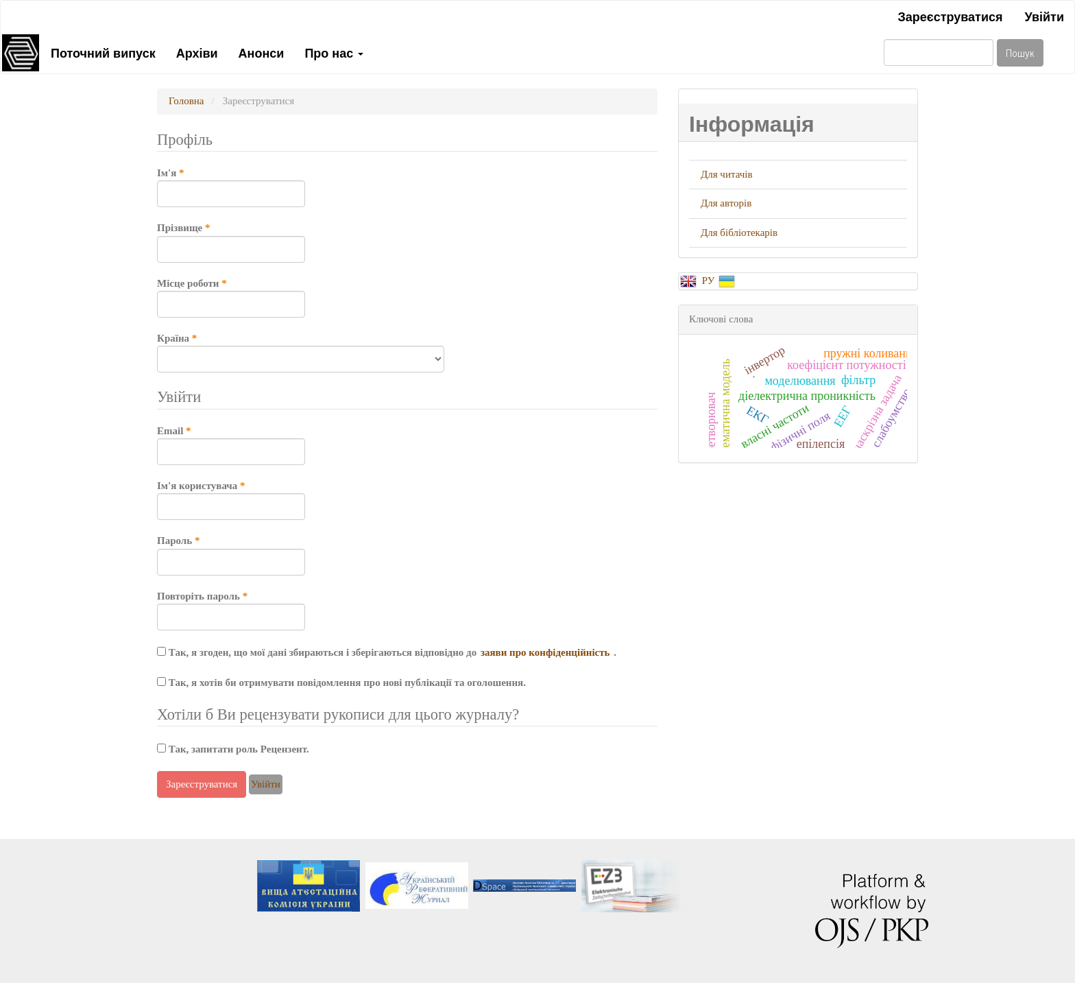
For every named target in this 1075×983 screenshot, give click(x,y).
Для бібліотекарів (739, 232)
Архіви (197, 52)
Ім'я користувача (231, 499)
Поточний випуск (103, 52)
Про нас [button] (333, 52)
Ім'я (231, 186)
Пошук (1020, 52)
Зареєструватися (949, 15)
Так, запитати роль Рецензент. (233, 749)
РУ (709, 280)
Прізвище (231, 241)
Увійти (1044, 15)
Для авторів (726, 203)
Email (231, 444)
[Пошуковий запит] (938, 52)
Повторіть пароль (231, 609)
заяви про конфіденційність (546, 652)
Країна (300, 351)
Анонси (262, 52)
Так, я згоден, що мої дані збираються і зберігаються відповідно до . (386, 652)
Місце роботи (231, 297)
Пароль (231, 554)
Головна (186, 100)
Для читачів (727, 174)
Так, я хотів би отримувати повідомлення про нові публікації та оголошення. (341, 682)
